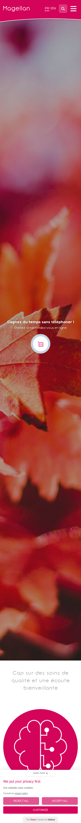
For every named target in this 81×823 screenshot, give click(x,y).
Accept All (60, 800)
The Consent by (40, 819)
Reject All (21, 800)
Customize (40, 810)
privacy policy (21, 793)
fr (47, 8)
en (53, 8)
